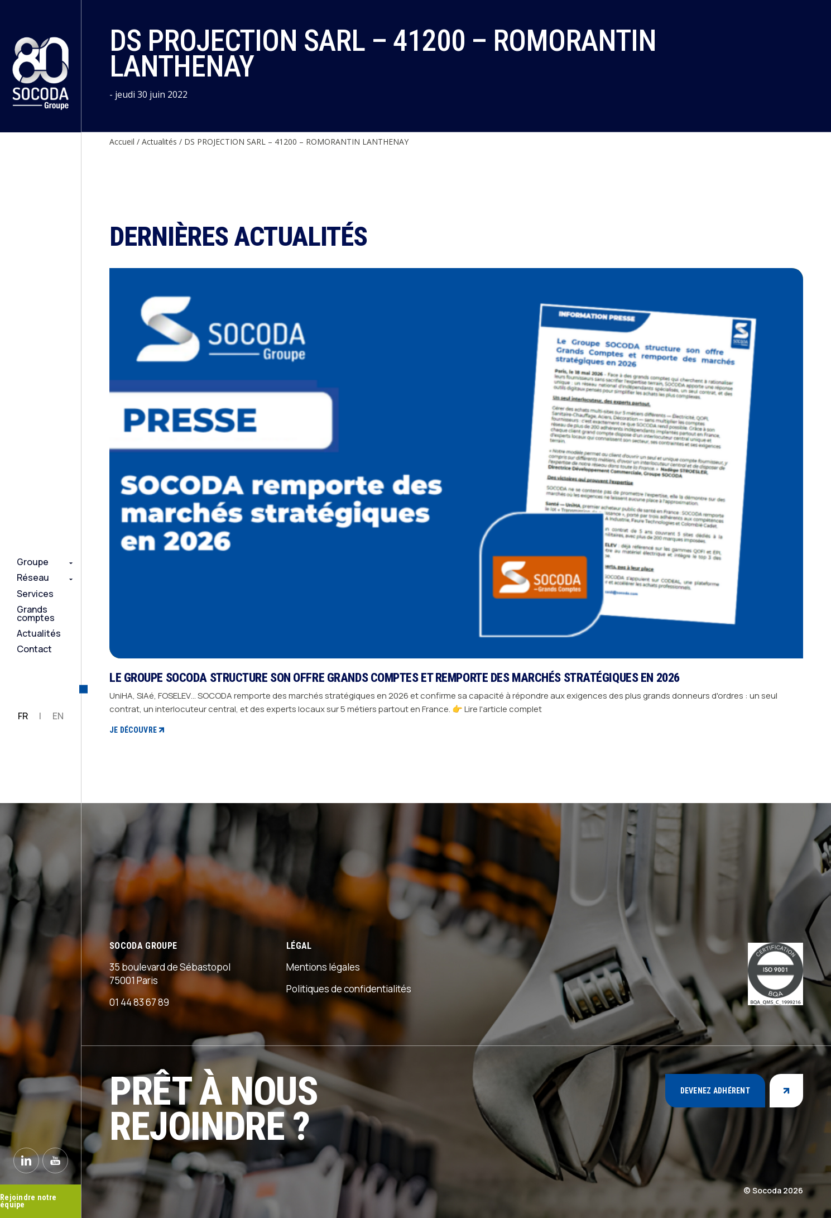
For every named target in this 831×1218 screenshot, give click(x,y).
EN (58, 716)
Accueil (122, 141)
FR (23, 716)
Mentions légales (323, 967)
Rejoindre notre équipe (28, 1201)
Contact (34, 649)
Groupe (33, 562)
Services (35, 594)
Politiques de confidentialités (348, 988)
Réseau (33, 577)
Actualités (39, 633)
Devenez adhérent (715, 1090)
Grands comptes (36, 613)
